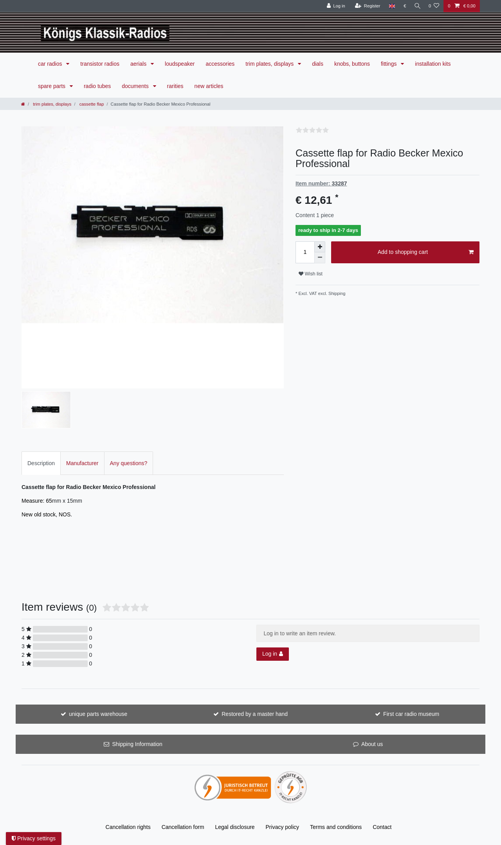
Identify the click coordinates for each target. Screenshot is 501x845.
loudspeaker (180, 64)
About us (372, 744)
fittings (389, 64)
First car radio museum (411, 714)
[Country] (390, 6)
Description (41, 463)
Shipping (336, 293)
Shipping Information (137, 744)
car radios (50, 64)
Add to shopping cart (426, 252)
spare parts (52, 86)
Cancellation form (183, 827)
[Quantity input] (305, 252)
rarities (175, 86)
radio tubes (97, 86)
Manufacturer (82, 463)
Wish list (311, 274)
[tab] (41, 463)
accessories (219, 64)
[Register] (366, 6)
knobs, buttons (352, 64)
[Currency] (403, 6)
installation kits (433, 64)
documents (136, 86)
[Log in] (334, 6)
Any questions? (129, 463)
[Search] (416, 6)
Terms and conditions (336, 827)
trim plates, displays (270, 64)
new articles (209, 86)
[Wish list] (433, 6)
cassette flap (91, 104)
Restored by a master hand (255, 714)
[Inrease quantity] (319, 246)
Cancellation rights (128, 827)
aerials (139, 64)
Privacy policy (282, 827)
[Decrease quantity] (319, 257)
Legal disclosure (234, 827)
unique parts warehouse (98, 714)
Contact (382, 827)
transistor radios (99, 64)
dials (317, 64)
